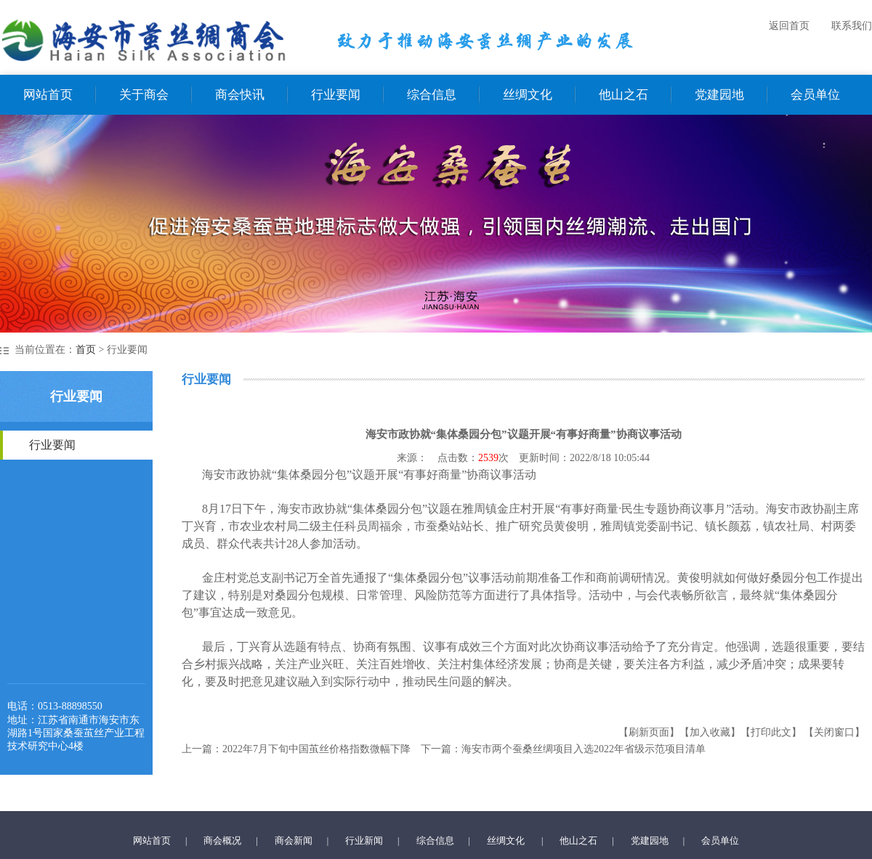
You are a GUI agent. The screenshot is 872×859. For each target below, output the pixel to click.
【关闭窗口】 (834, 732)
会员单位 (815, 95)
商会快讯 (240, 95)
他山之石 (623, 95)
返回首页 (789, 25)
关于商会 (144, 95)
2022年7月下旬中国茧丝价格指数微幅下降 (316, 749)
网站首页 (48, 95)
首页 (86, 349)
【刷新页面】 (648, 732)
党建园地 (719, 95)
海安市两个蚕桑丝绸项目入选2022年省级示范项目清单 (583, 749)
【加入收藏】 (709, 732)
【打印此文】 (771, 732)
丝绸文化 (527, 95)
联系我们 (851, 25)
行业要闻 (335, 95)
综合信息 (431, 95)
